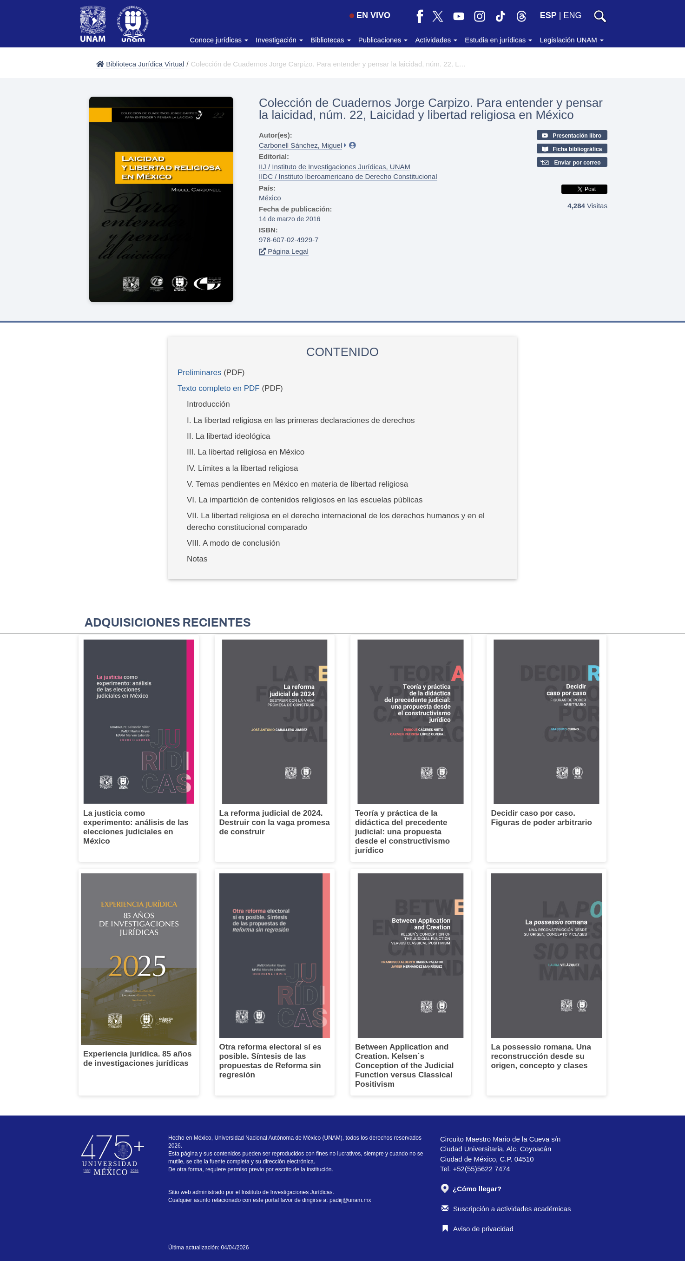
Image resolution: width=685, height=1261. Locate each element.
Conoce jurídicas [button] (219, 40)
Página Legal (284, 251)
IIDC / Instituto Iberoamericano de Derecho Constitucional (348, 176)
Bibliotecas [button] (330, 40)
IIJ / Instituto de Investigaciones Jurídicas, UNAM (334, 167)
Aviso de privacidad (477, 1229)
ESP (548, 15)
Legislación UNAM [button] (572, 40)
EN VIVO (369, 15)
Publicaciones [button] (383, 40)
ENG (572, 15)
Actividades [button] (436, 40)
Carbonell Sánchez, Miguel (300, 145)
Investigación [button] (279, 40)
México (270, 198)
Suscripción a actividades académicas (506, 1209)
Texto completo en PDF (219, 388)
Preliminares (199, 372)
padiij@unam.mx (350, 1200)
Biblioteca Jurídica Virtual (140, 64)
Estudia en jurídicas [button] (498, 40)
